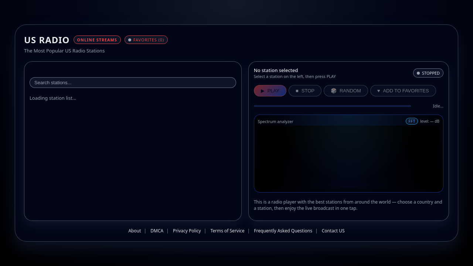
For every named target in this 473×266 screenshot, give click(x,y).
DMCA (156, 231)
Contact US (333, 231)
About (134, 231)
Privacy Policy (187, 231)
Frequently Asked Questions (283, 231)
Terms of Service (227, 231)
